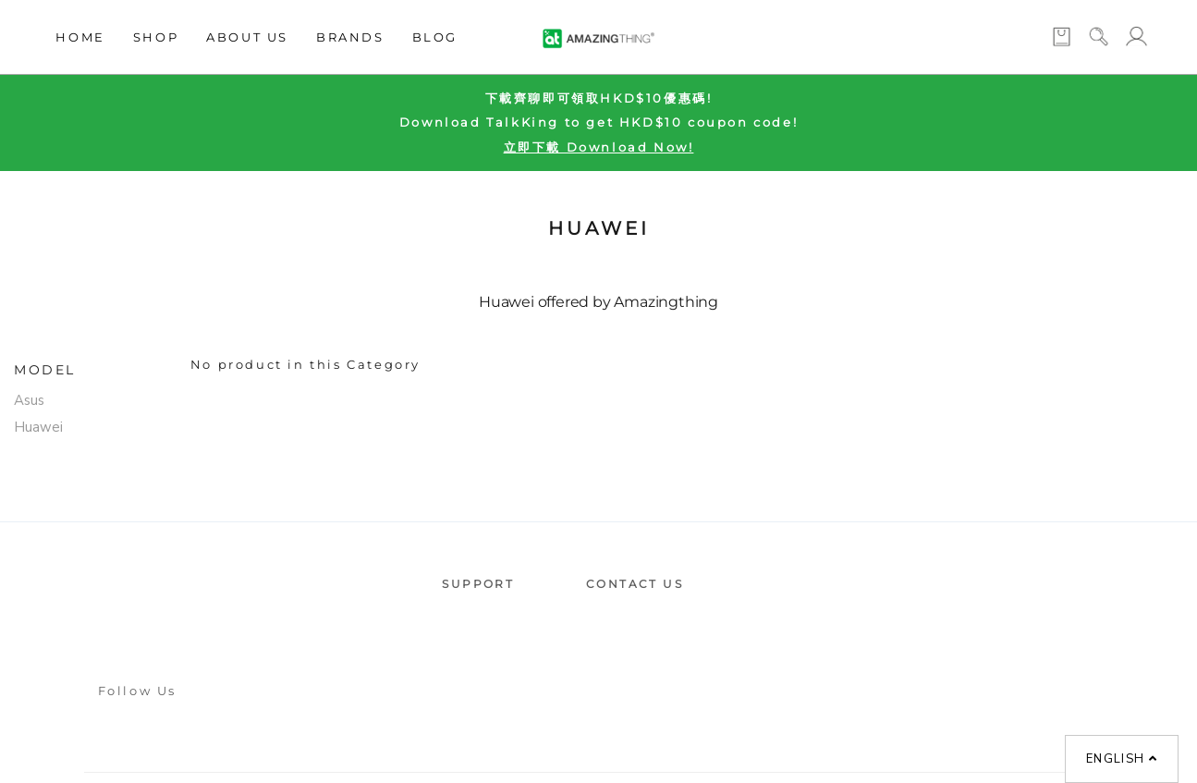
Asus (29, 400)
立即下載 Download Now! (599, 147)
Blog (435, 37)
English (1121, 759)
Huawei (38, 427)
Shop (155, 37)
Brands (350, 37)
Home (79, 37)
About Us (247, 37)
